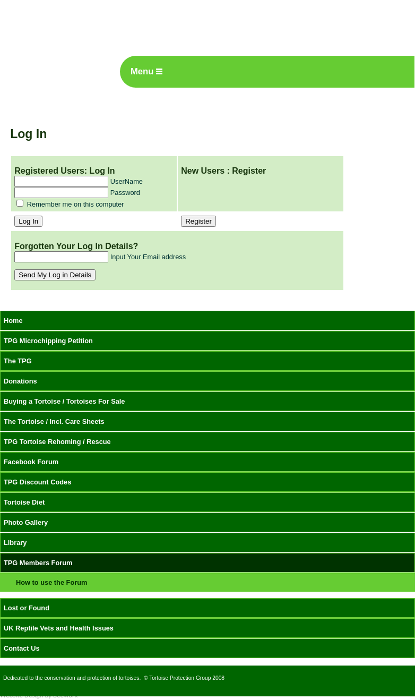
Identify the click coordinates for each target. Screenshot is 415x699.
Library (15, 543)
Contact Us (22, 648)
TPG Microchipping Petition (48, 341)
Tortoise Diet (24, 502)
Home (13, 321)
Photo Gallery (26, 522)
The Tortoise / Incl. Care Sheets (54, 421)
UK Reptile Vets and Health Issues (59, 628)
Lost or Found (26, 608)
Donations (20, 381)
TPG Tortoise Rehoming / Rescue (57, 442)
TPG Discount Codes (37, 482)
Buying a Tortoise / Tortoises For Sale (64, 401)
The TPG (18, 361)
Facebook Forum (31, 462)
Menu (146, 71)
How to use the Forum (51, 582)
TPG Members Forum (38, 563)
